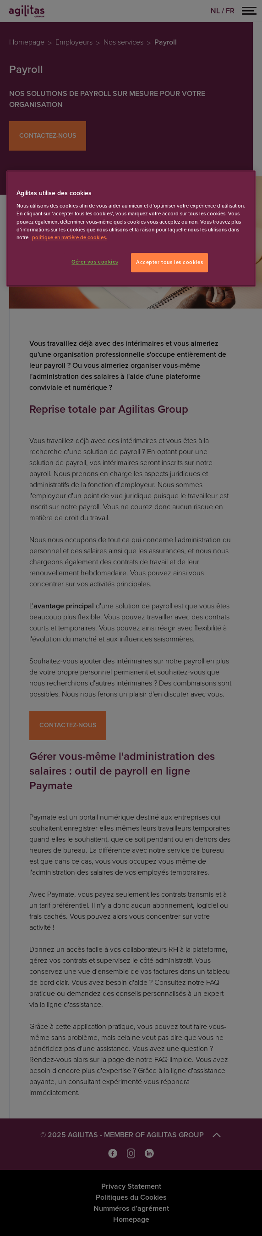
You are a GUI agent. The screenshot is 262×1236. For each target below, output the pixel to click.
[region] (130, 228)
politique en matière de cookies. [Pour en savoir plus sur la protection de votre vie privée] (69, 238)
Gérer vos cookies (94, 262)
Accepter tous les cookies (169, 262)
